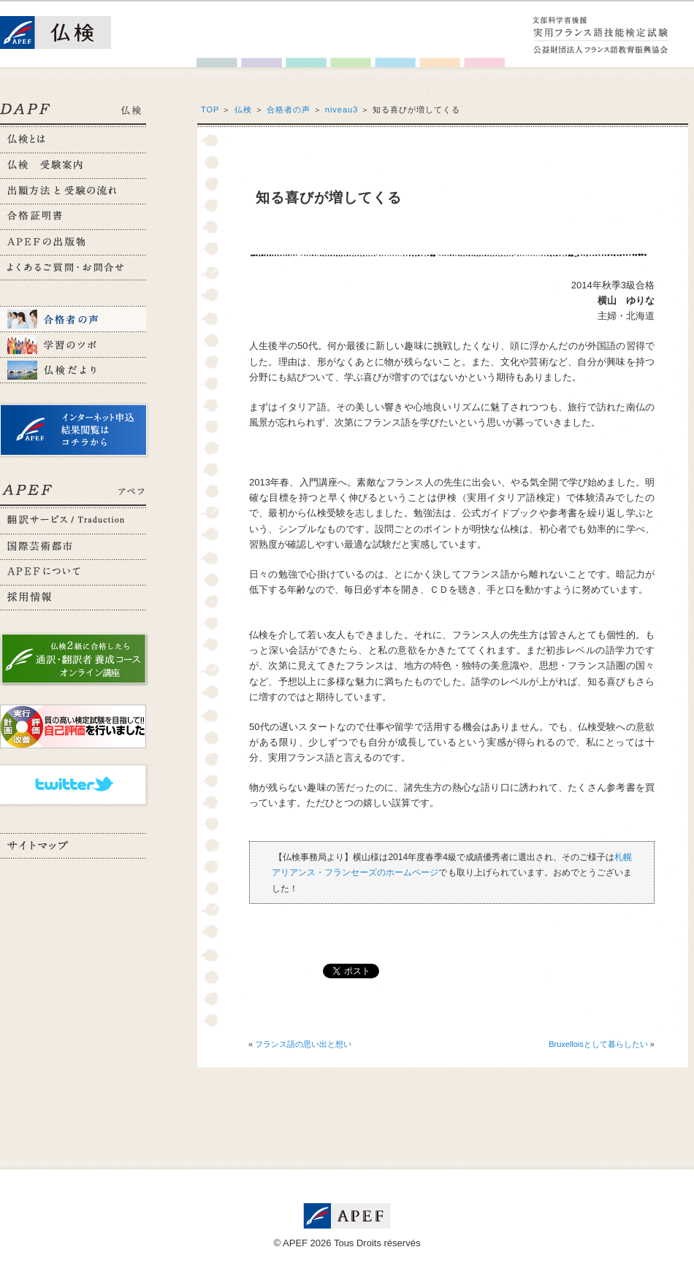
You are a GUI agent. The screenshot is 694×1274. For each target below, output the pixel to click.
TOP (210, 109)
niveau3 (342, 109)
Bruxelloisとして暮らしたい (598, 1044)
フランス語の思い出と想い (303, 1044)
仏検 (243, 109)
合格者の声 (288, 109)
